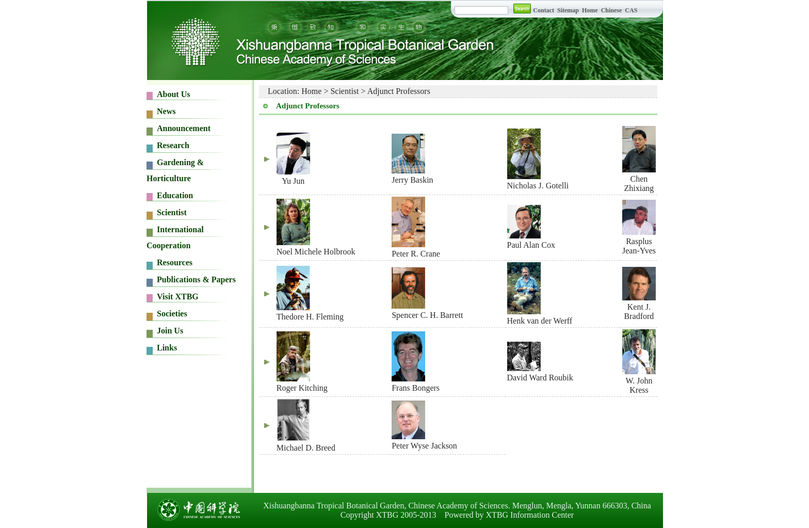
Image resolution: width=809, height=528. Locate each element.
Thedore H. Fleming (310, 316)
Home (311, 91)
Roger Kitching (302, 387)
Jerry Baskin (412, 179)
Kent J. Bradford (639, 311)
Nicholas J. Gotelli (538, 185)
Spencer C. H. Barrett (427, 315)
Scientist (344, 91)
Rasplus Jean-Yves (639, 246)
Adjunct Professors (398, 91)
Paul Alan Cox (531, 245)
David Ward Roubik (540, 377)
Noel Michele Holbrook (316, 251)
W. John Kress (639, 385)
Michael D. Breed (306, 447)
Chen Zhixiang (639, 183)
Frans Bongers (416, 387)
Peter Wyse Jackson (424, 445)
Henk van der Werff (540, 320)
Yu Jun (293, 181)
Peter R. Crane (416, 253)
